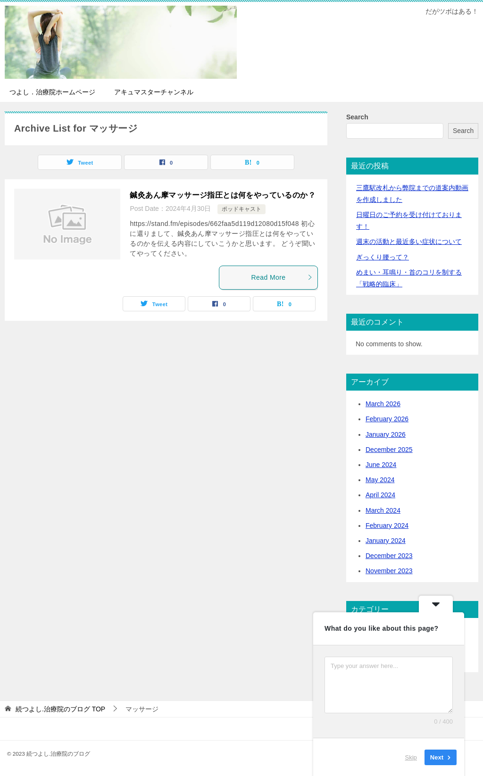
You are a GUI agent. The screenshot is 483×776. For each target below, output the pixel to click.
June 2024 (381, 464)
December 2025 (389, 449)
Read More (282, 277)
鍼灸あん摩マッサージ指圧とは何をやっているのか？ (223, 195)
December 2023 (389, 555)
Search (357, 117)
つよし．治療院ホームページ (52, 92)
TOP (60, 709)
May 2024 (380, 480)
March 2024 (383, 510)
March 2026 (383, 404)
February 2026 (387, 419)
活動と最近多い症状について (409, 241)
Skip (411, 756)
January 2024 (386, 540)
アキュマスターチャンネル (153, 92)
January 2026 (386, 434)
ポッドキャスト (241, 209)
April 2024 (380, 495)
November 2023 (389, 571)
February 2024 (387, 525)
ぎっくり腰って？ (382, 257)
